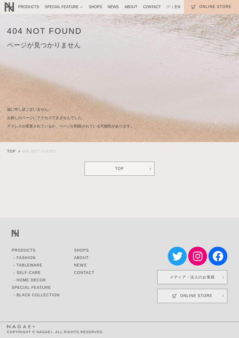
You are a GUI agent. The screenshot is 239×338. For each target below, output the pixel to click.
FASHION (26, 258)
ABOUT (131, 7)
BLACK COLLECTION (38, 295)
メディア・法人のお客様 (192, 277)
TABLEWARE (29, 265)
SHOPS (95, 7)
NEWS (113, 7)
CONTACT (152, 7)
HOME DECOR (31, 280)
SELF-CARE (29, 273)
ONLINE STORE (192, 296)
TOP (119, 169)
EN (177, 7)
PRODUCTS (28, 7)
